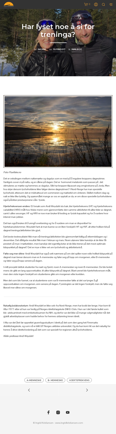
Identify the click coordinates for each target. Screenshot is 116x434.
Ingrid (42, 49)
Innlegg (76, 49)
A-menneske (34, 380)
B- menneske (55, 380)
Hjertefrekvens (79, 380)
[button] (87, 4)
